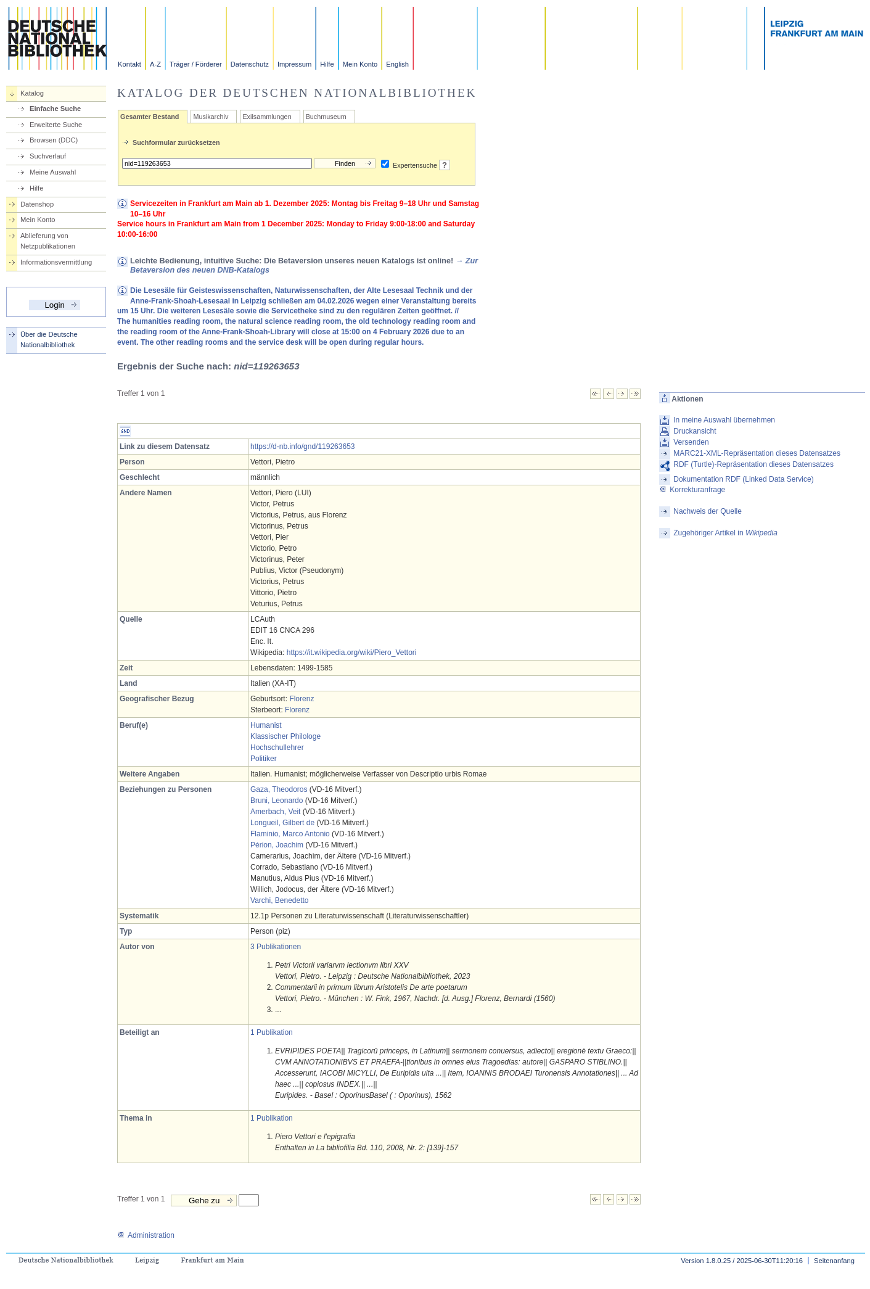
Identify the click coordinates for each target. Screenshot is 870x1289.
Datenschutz (250, 64)
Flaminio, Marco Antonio (290, 834)
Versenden (690, 442)
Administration (145, 1235)
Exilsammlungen (266, 116)
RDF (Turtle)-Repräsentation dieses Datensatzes (753, 464)
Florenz (301, 698)
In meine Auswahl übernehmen (724, 420)
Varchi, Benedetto (279, 900)
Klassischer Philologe (285, 736)
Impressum (294, 64)
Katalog (32, 93)
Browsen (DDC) (54, 140)
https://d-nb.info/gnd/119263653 (302, 446)
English (397, 64)
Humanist (266, 725)
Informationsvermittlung (56, 262)
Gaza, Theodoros (279, 789)
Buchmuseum (326, 116)
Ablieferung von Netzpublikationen (47, 241)
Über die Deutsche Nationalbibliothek (49, 339)
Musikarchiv (210, 116)
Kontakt (129, 64)
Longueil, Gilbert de (282, 822)
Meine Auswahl (53, 172)
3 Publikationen (275, 946)
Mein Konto (360, 64)
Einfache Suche (55, 108)
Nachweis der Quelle (707, 511)
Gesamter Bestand (149, 116)
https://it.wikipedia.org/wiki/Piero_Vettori (352, 652)
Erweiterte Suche (56, 124)
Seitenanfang (834, 1260)
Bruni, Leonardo (276, 800)
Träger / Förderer (196, 64)
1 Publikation (271, 1032)
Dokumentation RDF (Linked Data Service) (743, 479)
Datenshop (37, 204)
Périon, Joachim (276, 845)
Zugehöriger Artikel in (725, 533)
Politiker (263, 758)
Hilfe (327, 64)
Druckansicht (694, 431)
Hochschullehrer (277, 747)
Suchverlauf (48, 156)
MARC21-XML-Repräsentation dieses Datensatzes (756, 453)
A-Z (155, 64)
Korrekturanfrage (692, 489)
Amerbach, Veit (275, 811)
